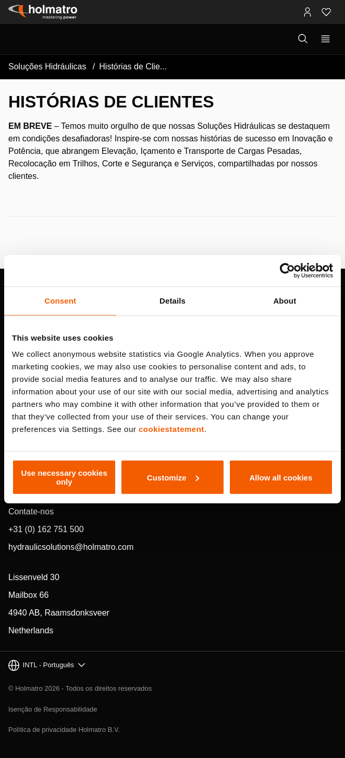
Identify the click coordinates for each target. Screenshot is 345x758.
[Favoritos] (326, 12)
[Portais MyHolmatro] (307, 12)
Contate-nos (31, 511)
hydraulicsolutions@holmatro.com (70, 547)
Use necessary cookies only (64, 477)
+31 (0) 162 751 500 (46, 529)
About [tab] (284, 300)
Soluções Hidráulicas (47, 66)
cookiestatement (171, 429)
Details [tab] (172, 300)
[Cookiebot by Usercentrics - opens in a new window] (287, 270)
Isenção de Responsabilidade (52, 709)
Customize (173, 477)
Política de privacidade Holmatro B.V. (64, 729)
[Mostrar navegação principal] (325, 39)
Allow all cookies (280, 477)
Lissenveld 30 (33, 577)
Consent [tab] (60, 300)
